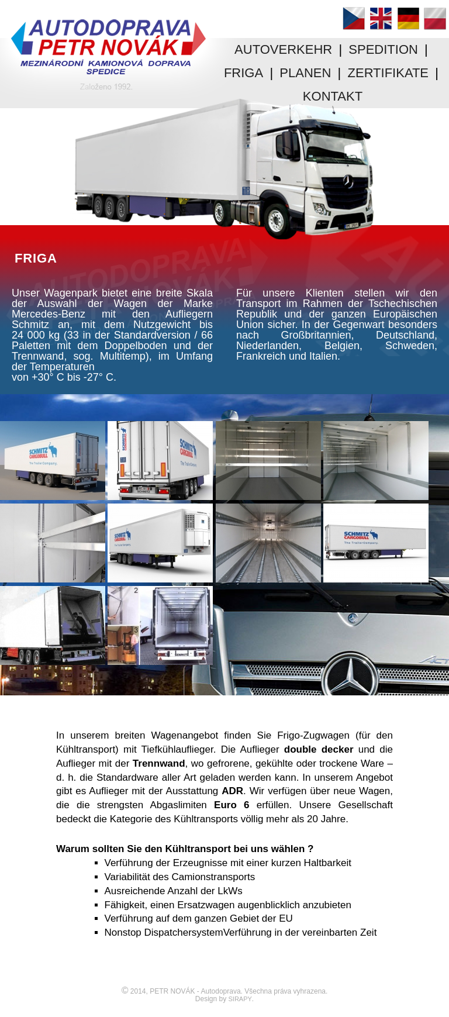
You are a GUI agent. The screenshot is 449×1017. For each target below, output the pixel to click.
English (380, 18)
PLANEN (305, 72)
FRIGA (243, 72)
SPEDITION (383, 49)
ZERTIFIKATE (388, 72)
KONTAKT (332, 96)
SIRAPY (240, 998)
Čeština (354, 18)
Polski (435, 18)
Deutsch (408, 18)
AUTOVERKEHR (283, 49)
